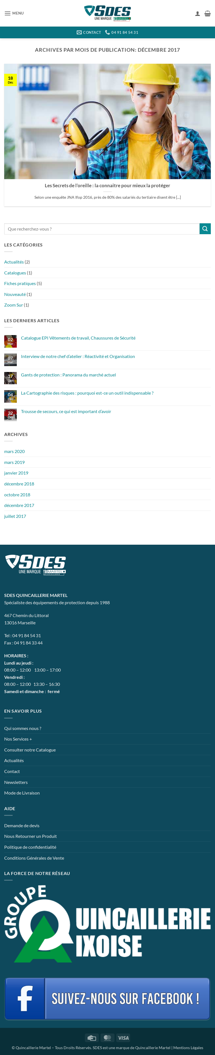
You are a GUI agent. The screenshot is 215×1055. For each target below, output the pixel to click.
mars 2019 (14, 462)
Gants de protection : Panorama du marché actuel (68, 374)
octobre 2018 (17, 494)
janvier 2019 (16, 472)
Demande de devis (21, 825)
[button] (14, 13)
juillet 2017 (15, 516)
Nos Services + (18, 738)
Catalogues (15, 272)
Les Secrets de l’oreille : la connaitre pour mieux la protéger (107, 185)
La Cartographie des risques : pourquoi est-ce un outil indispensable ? (87, 392)
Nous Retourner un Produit (30, 836)
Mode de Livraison (22, 792)
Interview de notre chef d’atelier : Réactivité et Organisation (78, 356)
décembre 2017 (19, 505)
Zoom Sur (13, 304)
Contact (12, 771)
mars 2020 (14, 451)
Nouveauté (15, 294)
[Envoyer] (205, 228)
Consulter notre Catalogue (30, 749)
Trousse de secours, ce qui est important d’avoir (66, 411)
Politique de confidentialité (30, 847)
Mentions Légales (188, 1047)
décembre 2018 (19, 483)
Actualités (14, 261)
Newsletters (16, 782)
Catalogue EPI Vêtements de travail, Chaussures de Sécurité (78, 337)
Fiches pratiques (20, 283)
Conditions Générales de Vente (34, 857)
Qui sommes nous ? (22, 728)
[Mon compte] (197, 13)
